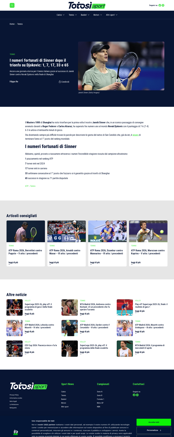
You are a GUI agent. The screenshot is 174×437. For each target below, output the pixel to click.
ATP (26, 186)
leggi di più (13, 262)
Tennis (71, 15)
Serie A (99, 392)
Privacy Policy (14, 395)
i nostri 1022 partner (46, 405)
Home (12, 24)
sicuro (136, 135)
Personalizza (154, 411)
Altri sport (110, 15)
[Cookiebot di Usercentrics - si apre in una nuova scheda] (15, 432)
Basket (84, 15)
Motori (96, 15)
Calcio (59, 15)
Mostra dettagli (38, 432)
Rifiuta (154, 419)
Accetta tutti (154, 403)
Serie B (99, 395)
